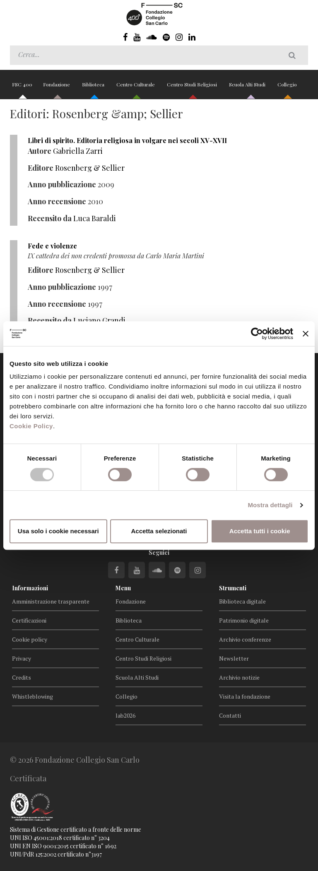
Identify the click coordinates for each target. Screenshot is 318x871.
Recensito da (50, 218)
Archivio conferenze (245, 639)
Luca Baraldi (94, 218)
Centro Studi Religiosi (192, 88)
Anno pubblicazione (62, 184)
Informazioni (30, 588)
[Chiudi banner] (305, 333)
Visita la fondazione (244, 696)
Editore (40, 168)
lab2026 (125, 715)
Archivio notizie (239, 677)
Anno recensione (57, 201)
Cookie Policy (31, 426)
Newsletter (234, 658)
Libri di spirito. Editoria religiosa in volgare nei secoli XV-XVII (127, 140)
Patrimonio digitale (244, 620)
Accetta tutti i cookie (259, 531)
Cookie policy (29, 639)
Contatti (230, 715)
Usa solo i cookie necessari (58, 531)
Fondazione (57, 88)
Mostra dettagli (270, 504)
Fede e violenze (52, 245)
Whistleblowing (32, 696)
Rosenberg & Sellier (90, 168)
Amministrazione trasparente (50, 601)
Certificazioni (29, 620)
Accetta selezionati (159, 531)
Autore (39, 151)
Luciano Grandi (99, 320)
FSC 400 (22, 88)
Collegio (287, 88)
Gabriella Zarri (78, 151)
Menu (123, 588)
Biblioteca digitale (242, 601)
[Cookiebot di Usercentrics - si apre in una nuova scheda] (257, 333)
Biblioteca (94, 88)
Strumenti (232, 588)
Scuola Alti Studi (248, 88)
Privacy (21, 658)
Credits (21, 677)
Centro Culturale (136, 88)
